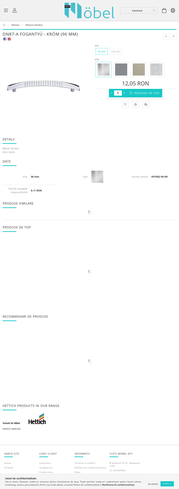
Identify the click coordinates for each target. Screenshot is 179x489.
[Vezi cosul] (164, 10)
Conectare (45, 463)
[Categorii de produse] (6, 10)
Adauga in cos (147, 93)
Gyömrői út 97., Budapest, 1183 (125, 464)
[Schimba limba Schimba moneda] (173, 10)
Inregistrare (46, 467)
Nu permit (153, 483)
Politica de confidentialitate (90, 467)
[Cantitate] (118, 93)
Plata (77, 472)
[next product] (173, 36)
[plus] (124, 93)
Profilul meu (46, 472)
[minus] (111, 93)
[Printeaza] (135, 104)
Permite (167, 483)
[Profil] (14, 10)
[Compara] (145, 104)
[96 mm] (101, 51)
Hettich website (12, 428)
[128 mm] (115, 51)
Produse (8, 467)
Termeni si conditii (85, 463)
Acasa (7, 463)
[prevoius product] (166, 36)
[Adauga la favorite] (125, 104)
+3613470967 (119, 470)
